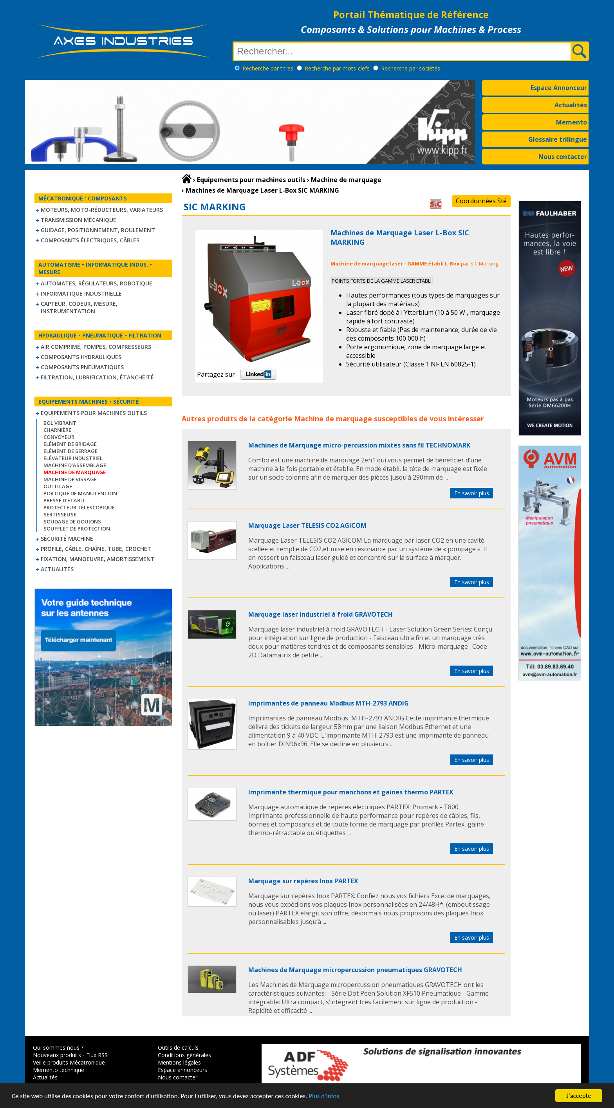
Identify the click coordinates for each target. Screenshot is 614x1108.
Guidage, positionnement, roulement (98, 230)
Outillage (57, 486)
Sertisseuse (59, 514)
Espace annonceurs (182, 1070)
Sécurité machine (67, 538)
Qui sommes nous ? (58, 1047)
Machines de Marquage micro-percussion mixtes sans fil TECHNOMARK (359, 445)
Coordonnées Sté (481, 201)
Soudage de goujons (72, 521)
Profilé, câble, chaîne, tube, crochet (96, 548)
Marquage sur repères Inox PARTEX (303, 881)
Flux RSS (97, 1055)
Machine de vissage (70, 479)
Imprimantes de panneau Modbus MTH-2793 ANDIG (328, 703)
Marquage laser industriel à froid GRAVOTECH (320, 614)
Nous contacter (562, 156)
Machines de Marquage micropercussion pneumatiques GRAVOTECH (355, 969)
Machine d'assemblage (74, 465)
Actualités (570, 105)
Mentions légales (179, 1062)
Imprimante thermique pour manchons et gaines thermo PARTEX (350, 792)
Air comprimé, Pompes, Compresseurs (96, 346)
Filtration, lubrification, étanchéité (97, 377)
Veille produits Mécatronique (69, 1062)
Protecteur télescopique (79, 507)
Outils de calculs (178, 1047)
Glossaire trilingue (557, 139)
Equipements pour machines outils (94, 413)
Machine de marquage (333, 418)
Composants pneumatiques (82, 367)
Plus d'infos (324, 1097)
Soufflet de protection (76, 528)
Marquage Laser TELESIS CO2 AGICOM (307, 525)
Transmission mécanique (78, 220)
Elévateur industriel (73, 458)
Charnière (57, 429)
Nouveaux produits (57, 1055)
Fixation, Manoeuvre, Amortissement (98, 559)
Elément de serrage (70, 451)
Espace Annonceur (559, 87)
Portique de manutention (80, 493)
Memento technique (58, 1070)
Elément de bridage (70, 444)
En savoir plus (471, 493)
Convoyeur (58, 436)
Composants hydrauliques (81, 357)
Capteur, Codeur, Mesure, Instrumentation (79, 307)
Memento (571, 122)
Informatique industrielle (81, 293)
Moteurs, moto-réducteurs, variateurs (102, 209)
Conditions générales (184, 1055)
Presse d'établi (64, 500)
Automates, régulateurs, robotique (96, 283)
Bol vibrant (59, 422)
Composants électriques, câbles (90, 240)
